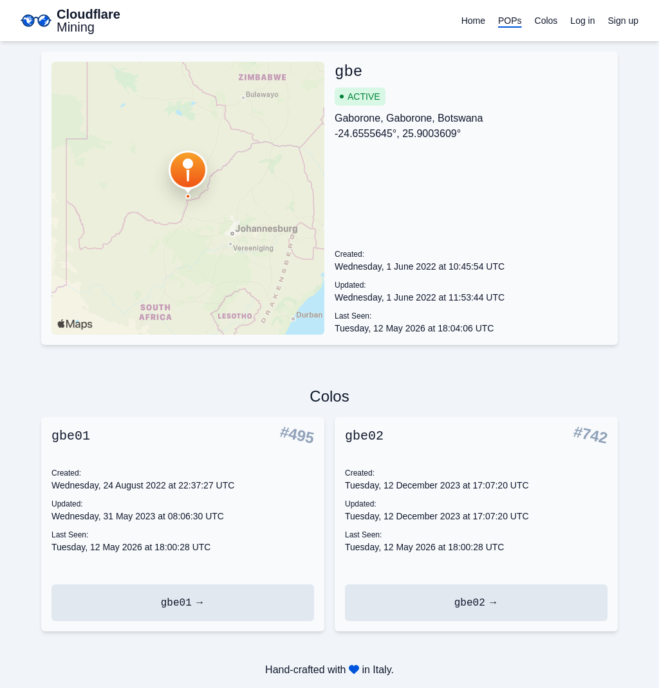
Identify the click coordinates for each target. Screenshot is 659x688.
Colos (546, 20)
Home (473, 20)
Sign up (623, 20)
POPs (510, 20)
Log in (582, 20)
